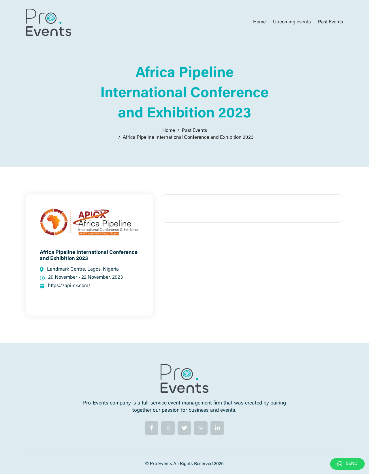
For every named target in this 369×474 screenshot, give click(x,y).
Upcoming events (292, 22)
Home (259, 22)
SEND (347, 464)
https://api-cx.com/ (65, 288)
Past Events (330, 22)
